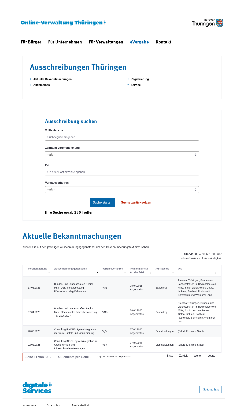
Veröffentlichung (37, 268)
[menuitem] (31, 42)
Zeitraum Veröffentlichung (62, 147)
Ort (47, 165)
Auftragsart (162, 268)
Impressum (29, 405)
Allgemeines (41, 84)
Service (136, 84)
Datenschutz (53, 405)
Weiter (198, 355)
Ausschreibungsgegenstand (70, 268)
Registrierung (140, 79)
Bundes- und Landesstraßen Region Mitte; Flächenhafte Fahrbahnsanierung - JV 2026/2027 (75, 312)
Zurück (183, 355)
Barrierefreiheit (81, 405)
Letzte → (213, 355)
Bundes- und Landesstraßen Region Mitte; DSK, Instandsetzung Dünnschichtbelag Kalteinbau (73, 288)
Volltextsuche (54, 130)
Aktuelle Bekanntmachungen (52, 79)
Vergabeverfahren (57, 182)
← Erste (168, 355)
